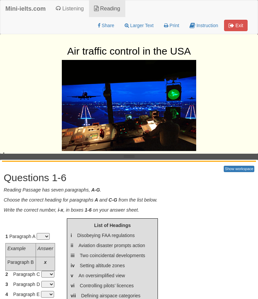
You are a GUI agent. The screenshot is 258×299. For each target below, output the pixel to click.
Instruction (203, 25)
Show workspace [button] (239, 169)
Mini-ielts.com (25, 8)
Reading (107, 8)
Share (106, 25)
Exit (235, 25)
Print (171, 25)
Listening (70, 8)
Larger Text (139, 25)
